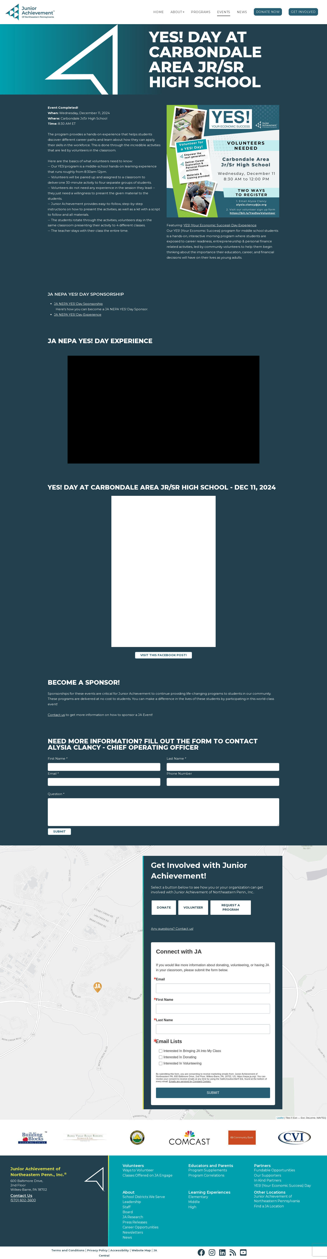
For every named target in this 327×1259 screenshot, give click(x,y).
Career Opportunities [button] (140, 1227)
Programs (200, 12)
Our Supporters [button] (267, 1175)
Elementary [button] (198, 1197)
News (242, 12)
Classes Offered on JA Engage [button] (147, 1175)
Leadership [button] (132, 1202)
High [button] (192, 1207)
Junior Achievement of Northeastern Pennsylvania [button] (277, 1198)
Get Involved (303, 12)
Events (223, 12)
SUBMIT (213, 1092)
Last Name (176, 758)
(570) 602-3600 (23, 1200)
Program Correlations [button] (206, 1175)
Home (158, 12)
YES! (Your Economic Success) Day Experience (220, 225)
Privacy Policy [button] (97, 1250)
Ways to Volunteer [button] (138, 1170)
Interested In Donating (180, 1057)
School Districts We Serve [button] (144, 1197)
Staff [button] (127, 1207)
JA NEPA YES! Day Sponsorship (78, 304)
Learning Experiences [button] (209, 1192)
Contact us (56, 715)
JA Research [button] (133, 1217)
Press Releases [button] (135, 1222)
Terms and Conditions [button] (67, 1250)
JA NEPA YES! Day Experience (77, 315)
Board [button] (128, 1212)
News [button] (127, 1237)
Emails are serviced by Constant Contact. (190, 1081)
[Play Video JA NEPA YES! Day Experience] (163, 410)
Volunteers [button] (133, 1166)
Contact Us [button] (21, 1196)
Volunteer (193, 907)
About (176, 12)
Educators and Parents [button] (210, 1166)
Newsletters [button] (133, 1232)
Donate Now (268, 12)
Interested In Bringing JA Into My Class (192, 1051)
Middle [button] (194, 1202)
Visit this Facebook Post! (163, 655)
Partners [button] (262, 1166)
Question (56, 794)
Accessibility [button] (119, 1250)
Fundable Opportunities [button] (274, 1170)
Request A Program (230, 907)
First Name (57, 758)
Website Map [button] (141, 1250)
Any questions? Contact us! (172, 929)
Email (53, 773)
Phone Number (179, 773)
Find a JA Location (269, 1206)
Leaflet (280, 1118)
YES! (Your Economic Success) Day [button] (282, 1186)
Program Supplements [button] (207, 1170)
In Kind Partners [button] (267, 1180)
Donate (164, 907)
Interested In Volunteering (182, 1063)
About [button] (129, 1192)
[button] (183, 12)
